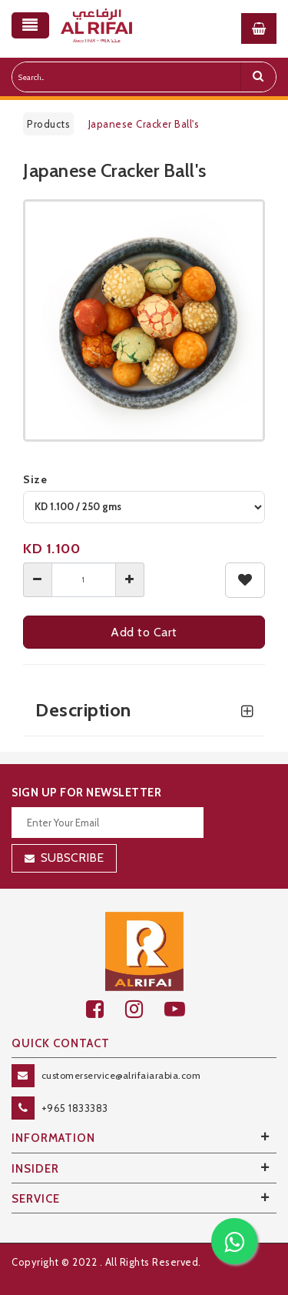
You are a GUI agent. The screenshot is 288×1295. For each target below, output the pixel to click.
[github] (144, 1009)
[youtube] (183, 1009)
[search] (258, 77)
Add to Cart (144, 632)
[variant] (144, 507)
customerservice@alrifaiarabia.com (121, 1075)
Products (48, 124)
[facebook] (105, 1009)
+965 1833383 (74, 1108)
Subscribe (72, 857)
